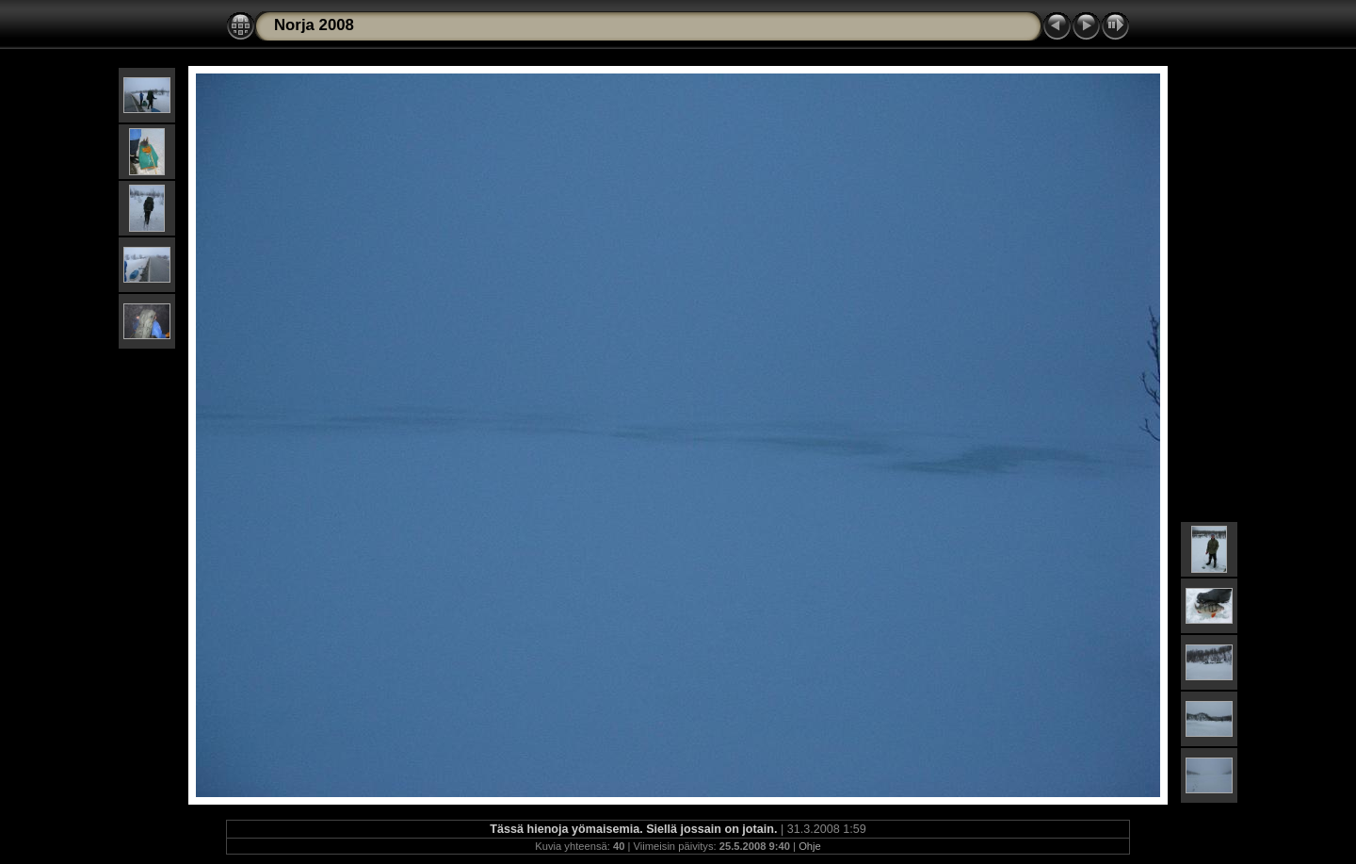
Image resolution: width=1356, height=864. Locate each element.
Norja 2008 (314, 25)
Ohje (810, 846)
